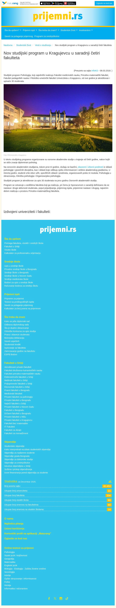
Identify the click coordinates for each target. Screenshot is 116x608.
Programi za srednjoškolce (46, 38)
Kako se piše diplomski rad (17, 323)
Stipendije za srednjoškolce (17, 464)
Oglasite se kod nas (104, 3)
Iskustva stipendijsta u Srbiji (17, 468)
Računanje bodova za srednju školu (21, 287)
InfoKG (94, 72)
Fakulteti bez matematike (16, 425)
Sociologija (9, 574)
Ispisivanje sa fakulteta (15, 349)
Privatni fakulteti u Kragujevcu (18, 422)
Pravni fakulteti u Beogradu (17, 392)
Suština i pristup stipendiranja (18, 471)
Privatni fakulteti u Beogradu (17, 402)
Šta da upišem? (13, 33)
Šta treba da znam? (49, 33)
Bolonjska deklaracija (14, 339)
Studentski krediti (12, 346)
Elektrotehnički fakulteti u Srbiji (18, 379)
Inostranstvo (86, 33)
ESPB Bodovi (10, 356)
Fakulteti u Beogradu (14, 412)
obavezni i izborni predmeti (90, 168)
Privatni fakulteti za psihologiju (18, 399)
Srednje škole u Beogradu (16, 274)
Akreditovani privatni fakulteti (17, 369)
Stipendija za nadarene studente (19, 454)
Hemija (7, 587)
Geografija (9, 560)
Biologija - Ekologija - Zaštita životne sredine (25, 570)
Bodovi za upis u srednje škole (18, 284)
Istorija (7, 577)
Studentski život (69, 33)
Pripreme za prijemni (14, 300)
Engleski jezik (10, 567)
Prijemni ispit (30, 33)
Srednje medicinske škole (16, 281)
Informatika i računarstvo (15, 590)
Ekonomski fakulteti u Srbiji (17, 389)
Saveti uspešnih (11, 343)
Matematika (9, 564)
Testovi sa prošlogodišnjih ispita (19, 303)
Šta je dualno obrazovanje (16, 330)
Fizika (7, 584)
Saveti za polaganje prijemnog (19, 38)
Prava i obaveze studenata (16, 336)
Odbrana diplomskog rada (16, 326)
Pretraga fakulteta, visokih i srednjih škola (23, 245)
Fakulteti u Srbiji (11, 248)
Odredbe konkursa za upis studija (20, 333)
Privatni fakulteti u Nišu (15, 418)
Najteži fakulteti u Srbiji (15, 405)
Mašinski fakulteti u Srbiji (15, 382)
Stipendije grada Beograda (16, 458)
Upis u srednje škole (13, 267)
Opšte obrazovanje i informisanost (20, 580)
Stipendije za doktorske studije (18, 461)
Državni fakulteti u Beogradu (17, 415)
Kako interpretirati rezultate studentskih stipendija (27, 451)
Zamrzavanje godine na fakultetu (19, 353)
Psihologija (9, 554)
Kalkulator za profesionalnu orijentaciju (22, 255)
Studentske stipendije (14, 448)
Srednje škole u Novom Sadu (18, 277)
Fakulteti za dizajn (12, 432)
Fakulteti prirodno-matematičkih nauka (22, 375)
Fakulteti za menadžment (16, 435)
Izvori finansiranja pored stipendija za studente (26, 474)
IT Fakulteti (9, 428)
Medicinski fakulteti (13, 395)
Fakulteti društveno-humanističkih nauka (23, 372)
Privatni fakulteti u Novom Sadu (19, 409)
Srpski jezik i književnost (15, 557)
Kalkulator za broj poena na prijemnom (22, 310)
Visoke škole (10, 251)
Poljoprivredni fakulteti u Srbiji (18, 385)
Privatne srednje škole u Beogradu (20, 271)
